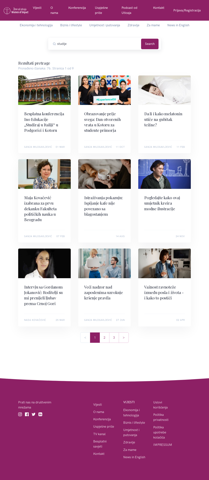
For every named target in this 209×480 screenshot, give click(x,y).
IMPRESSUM (162, 445)
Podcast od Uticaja (129, 10)
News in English (178, 25)
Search (150, 44)
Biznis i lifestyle (71, 25)
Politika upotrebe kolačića (159, 432)
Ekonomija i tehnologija (36, 25)
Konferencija (77, 8)
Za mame (153, 25)
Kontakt (158, 8)
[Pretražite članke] (98, 44)
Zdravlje (133, 25)
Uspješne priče (101, 10)
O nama (54, 10)
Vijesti (37, 8)
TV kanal (99, 434)
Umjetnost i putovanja (104, 25)
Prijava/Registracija (187, 10)
